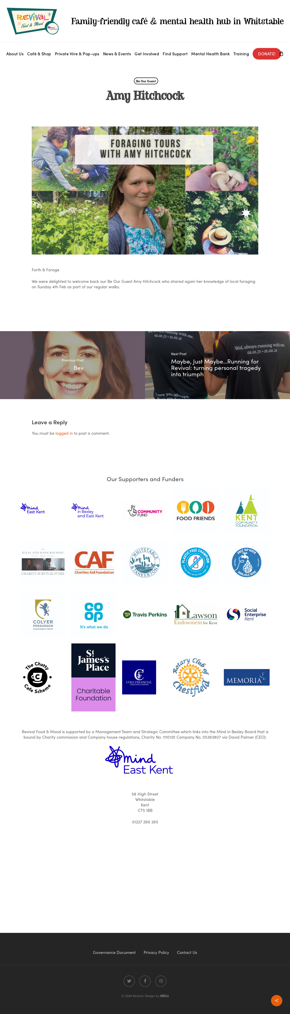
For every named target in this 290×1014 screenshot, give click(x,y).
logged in (64, 433)
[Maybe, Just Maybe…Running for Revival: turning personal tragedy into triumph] (217, 365)
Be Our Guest (146, 81)
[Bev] (72, 365)
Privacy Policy (156, 952)
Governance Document (114, 952)
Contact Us (187, 952)
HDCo (164, 995)
